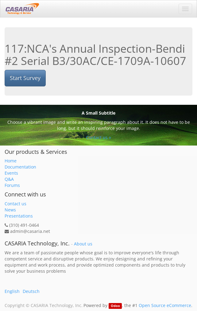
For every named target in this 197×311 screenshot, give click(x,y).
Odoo (115, 306)
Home (11, 161)
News (10, 210)
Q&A (9, 179)
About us (83, 244)
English (12, 291)
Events (11, 173)
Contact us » (98, 137)
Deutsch (31, 291)
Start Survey (25, 78)
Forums (12, 185)
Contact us (15, 204)
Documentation (20, 167)
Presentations (19, 216)
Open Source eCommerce (165, 305)
